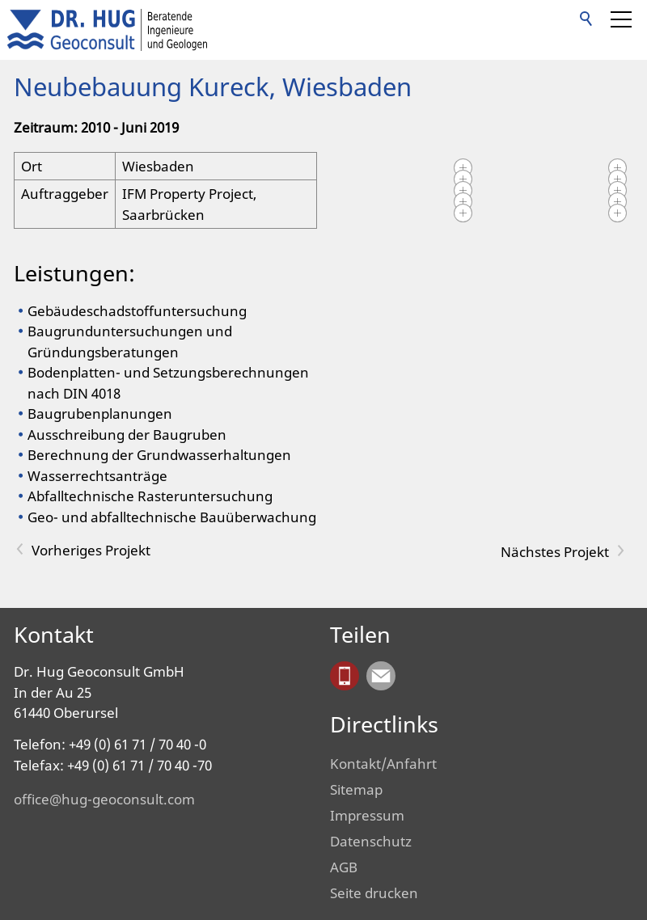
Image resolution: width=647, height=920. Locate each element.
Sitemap (356, 789)
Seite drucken (374, 893)
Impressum (367, 815)
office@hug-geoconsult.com (104, 799)
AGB (343, 867)
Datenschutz (371, 841)
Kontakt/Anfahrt (383, 763)
